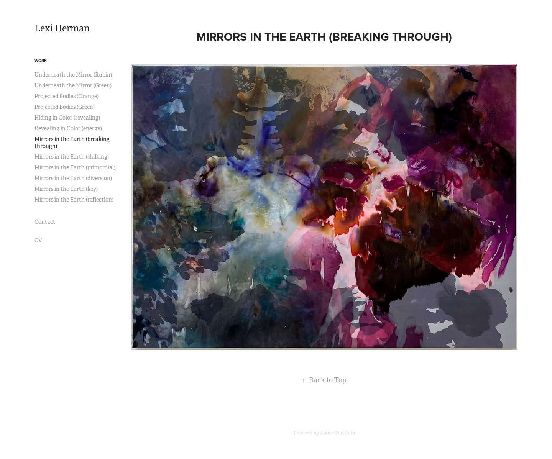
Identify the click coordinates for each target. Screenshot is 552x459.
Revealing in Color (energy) (68, 128)
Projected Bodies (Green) (64, 106)
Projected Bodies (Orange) (66, 96)
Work (40, 60)
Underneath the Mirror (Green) (73, 85)
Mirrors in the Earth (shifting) (71, 156)
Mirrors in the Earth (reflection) (73, 199)
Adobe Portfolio (337, 433)
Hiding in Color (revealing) (67, 117)
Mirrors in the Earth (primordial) (74, 167)
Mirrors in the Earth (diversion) (73, 178)
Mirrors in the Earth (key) (66, 188)
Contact (44, 221)
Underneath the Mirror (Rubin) (73, 74)
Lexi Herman (62, 28)
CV (38, 240)
